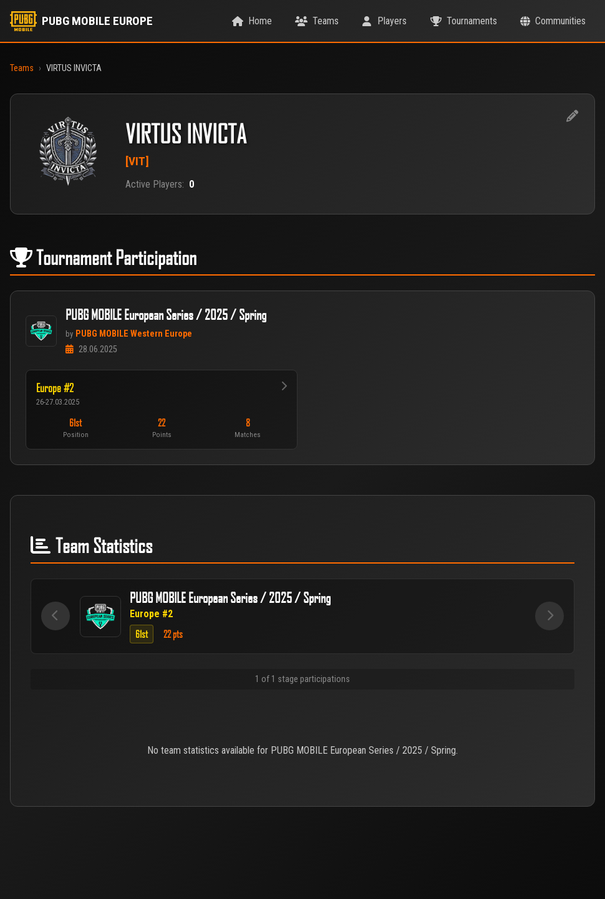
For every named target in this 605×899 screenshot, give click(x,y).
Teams (22, 68)
